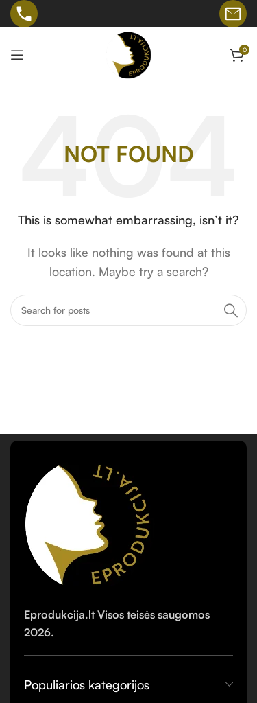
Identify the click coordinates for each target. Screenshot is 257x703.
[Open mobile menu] (17, 55)
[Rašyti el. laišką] (233, 13)
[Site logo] (129, 53)
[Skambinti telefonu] (24, 13)
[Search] (128, 310)
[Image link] (90, 522)
